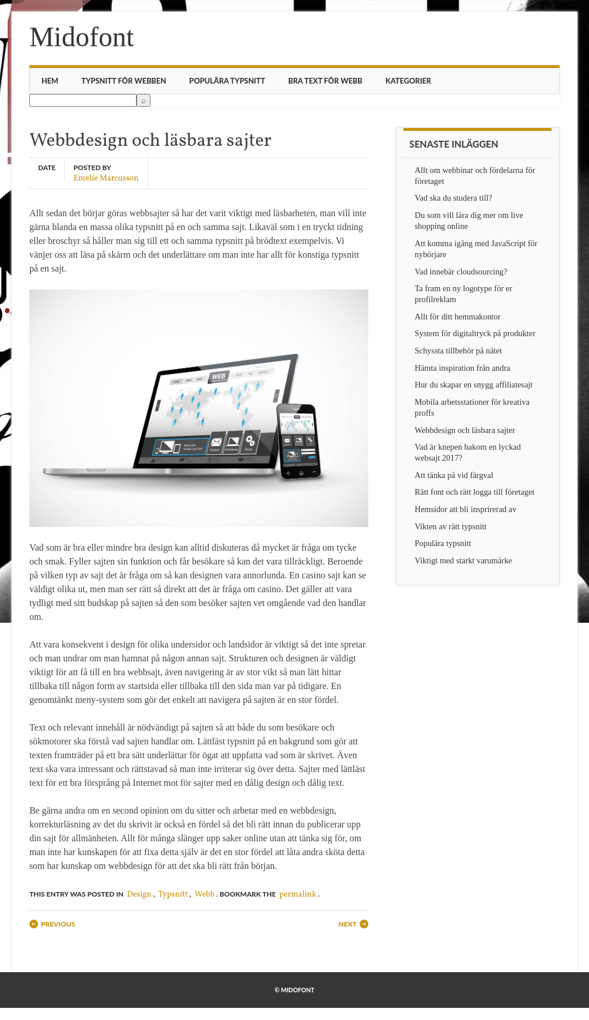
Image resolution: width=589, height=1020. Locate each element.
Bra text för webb (325, 80)
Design (139, 894)
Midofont (81, 36)
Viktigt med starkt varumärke (463, 560)
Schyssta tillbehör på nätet (458, 350)
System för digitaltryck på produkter (475, 333)
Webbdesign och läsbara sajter (465, 430)
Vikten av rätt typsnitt (451, 526)
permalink (298, 894)
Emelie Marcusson (105, 178)
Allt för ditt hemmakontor (458, 316)
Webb (205, 894)
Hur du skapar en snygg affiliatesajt (474, 384)
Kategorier (408, 80)
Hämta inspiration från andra (463, 367)
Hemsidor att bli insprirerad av (466, 509)
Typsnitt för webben (123, 80)
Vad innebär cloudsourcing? (461, 271)
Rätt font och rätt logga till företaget (475, 491)
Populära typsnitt (227, 80)
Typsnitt (173, 894)
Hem (49, 80)
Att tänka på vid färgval (454, 475)
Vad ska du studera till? (453, 197)
